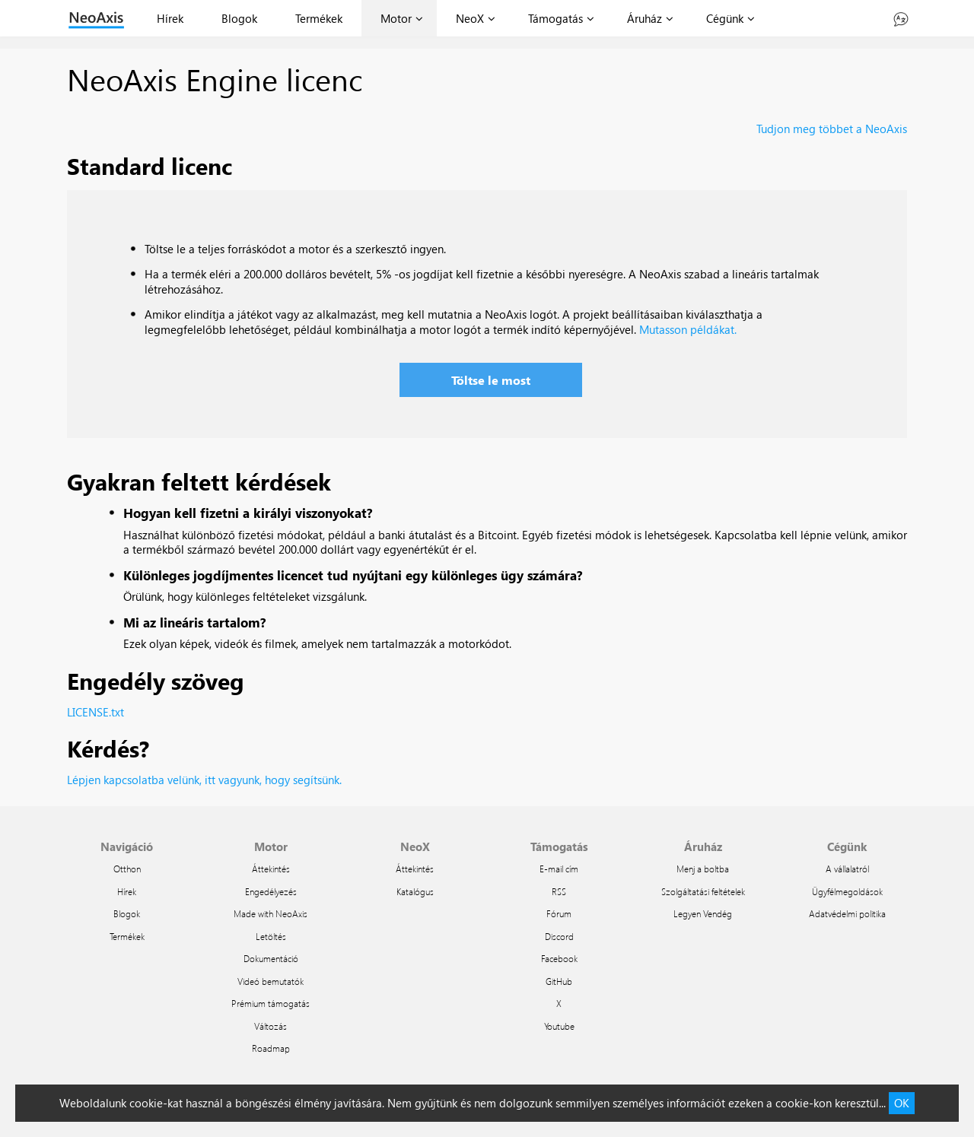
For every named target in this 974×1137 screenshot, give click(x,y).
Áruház (644, 18)
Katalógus (415, 891)
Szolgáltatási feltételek (703, 891)
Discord (559, 936)
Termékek (318, 18)
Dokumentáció (271, 958)
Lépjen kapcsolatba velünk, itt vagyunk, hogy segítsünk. (204, 779)
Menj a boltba (702, 868)
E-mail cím (559, 868)
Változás (270, 1026)
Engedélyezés (271, 891)
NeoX (470, 18)
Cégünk (724, 18)
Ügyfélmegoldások (847, 891)
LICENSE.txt (95, 711)
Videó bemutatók (270, 981)
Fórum (558, 913)
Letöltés (271, 936)
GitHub (559, 981)
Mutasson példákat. (688, 329)
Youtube (559, 1026)
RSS (559, 891)
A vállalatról (847, 868)
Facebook (559, 958)
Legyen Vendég (702, 913)
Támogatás (555, 18)
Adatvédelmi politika (847, 913)
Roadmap (271, 1048)
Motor (396, 18)
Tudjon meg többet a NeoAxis (831, 128)
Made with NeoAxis (270, 913)
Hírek (170, 18)
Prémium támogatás (270, 1003)
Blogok (239, 18)
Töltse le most (490, 380)
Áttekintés (271, 868)
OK (901, 1102)
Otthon (127, 868)
